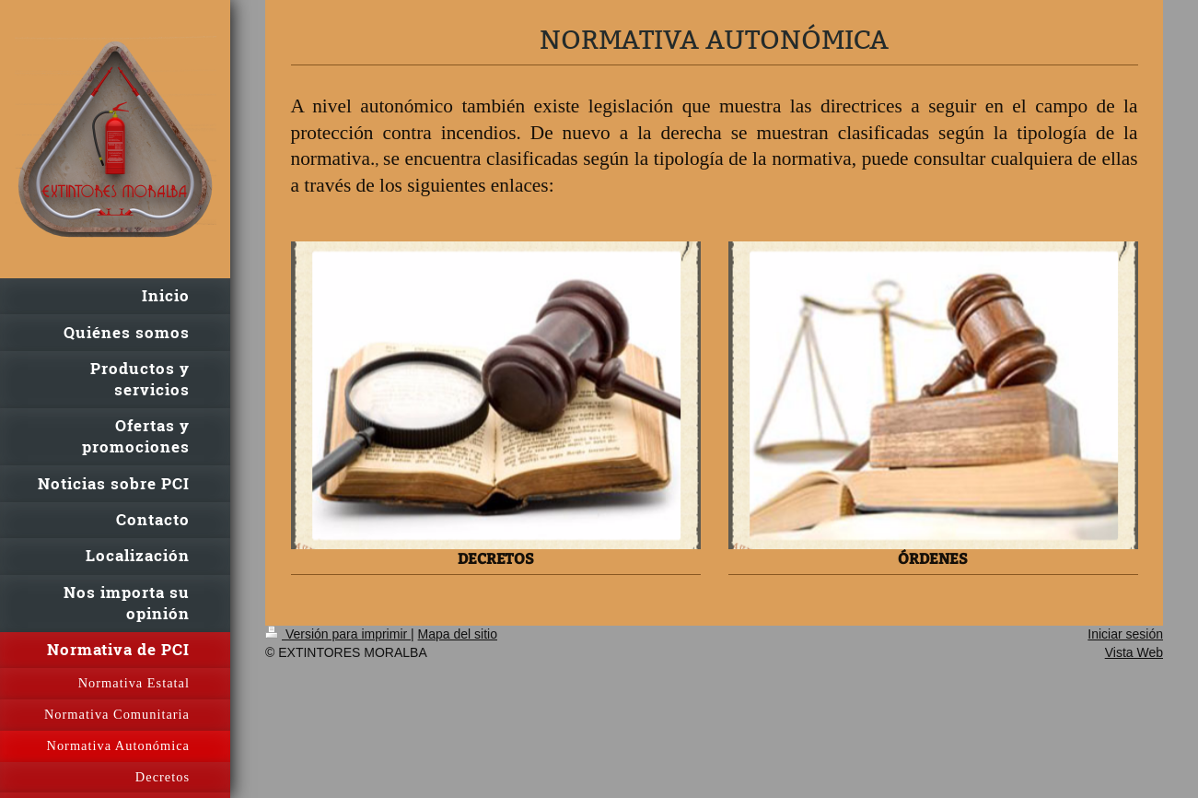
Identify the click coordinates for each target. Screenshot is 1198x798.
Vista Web (1134, 652)
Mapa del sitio (457, 634)
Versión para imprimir (338, 634)
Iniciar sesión (1125, 634)
